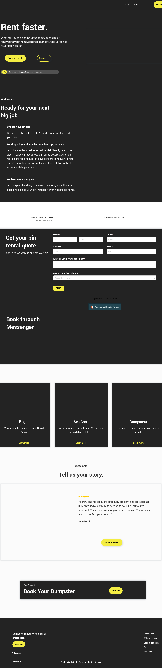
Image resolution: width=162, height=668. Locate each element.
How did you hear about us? (71, 273)
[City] (78, 251)
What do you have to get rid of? (73, 258)
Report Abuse (97, 299)
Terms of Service (111, 299)
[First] (65, 239)
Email (114, 234)
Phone (110, 246)
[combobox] (104, 277)
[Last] (91, 239)
